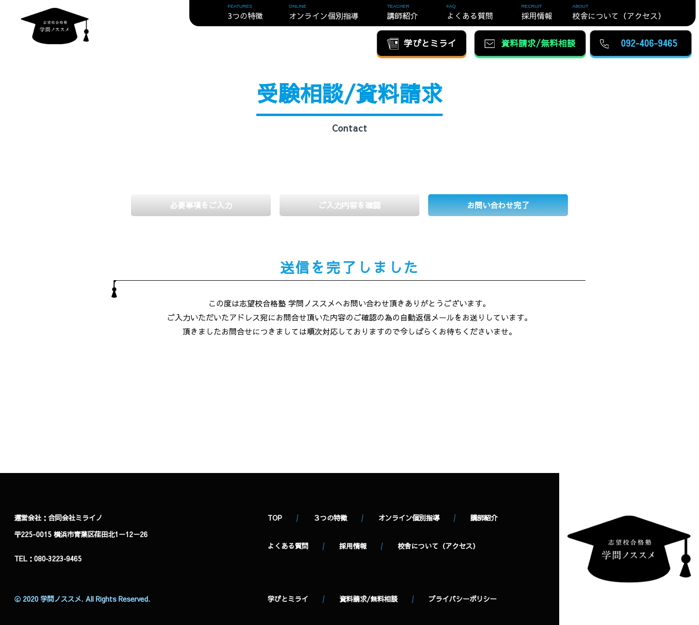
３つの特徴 (330, 518)
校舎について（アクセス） (438, 546)
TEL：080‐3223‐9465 (48, 558)
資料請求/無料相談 (368, 599)
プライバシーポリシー (463, 599)
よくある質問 (287, 546)
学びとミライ (287, 599)
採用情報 (352, 546)
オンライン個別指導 (408, 518)
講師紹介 (484, 518)
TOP (274, 518)
